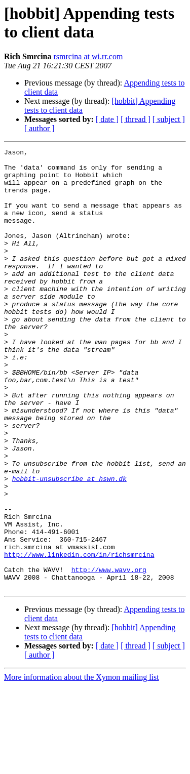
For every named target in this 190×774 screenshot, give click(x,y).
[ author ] (39, 128)
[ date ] (107, 119)
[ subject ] (169, 119)
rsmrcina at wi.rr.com (88, 56)
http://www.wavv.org (108, 654)
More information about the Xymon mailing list (81, 765)
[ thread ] (135, 119)
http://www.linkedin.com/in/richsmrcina (79, 636)
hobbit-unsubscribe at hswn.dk (69, 545)
